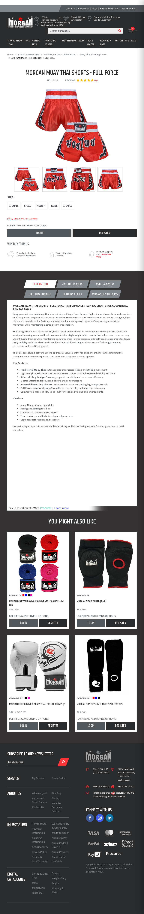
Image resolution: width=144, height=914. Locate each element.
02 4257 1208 (125, 787)
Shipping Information (38, 840)
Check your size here (22, 219)
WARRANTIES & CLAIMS (105, 294)
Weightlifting (59, 878)
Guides (55, 798)
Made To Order (60, 833)
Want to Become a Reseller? (57, 807)
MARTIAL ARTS (36, 42)
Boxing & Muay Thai (40, 876)
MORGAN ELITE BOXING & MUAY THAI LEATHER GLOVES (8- (37, 704)
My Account (38, 778)
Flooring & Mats (57, 890)
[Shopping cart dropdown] (132, 31)
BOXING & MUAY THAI (15, 42)
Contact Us (38, 807)
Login (39, 233)
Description (40, 284)
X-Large (67, 206)
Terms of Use (39, 824)
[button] (59, 18)
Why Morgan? (39, 793)
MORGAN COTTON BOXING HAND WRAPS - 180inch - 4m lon (36, 603)
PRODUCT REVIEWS (72, 284)
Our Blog (57, 793)
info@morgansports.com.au (108, 793)
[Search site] (120, 31)
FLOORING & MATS (105, 42)
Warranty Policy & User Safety (60, 826)
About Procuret (60, 852)
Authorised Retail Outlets (39, 800)
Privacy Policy (39, 852)
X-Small (13, 206)
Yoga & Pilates (90, 42)
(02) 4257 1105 (103, 255)
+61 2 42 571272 (101, 787)
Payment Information (38, 831)
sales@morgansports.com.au (109, 797)
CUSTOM (119, 41)
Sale (133, 41)
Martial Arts (38, 888)
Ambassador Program (59, 859)
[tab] (40, 284)
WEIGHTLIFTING (69, 41)
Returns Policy (72, 294)
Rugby (55, 883)
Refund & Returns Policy (39, 859)
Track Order (58, 778)
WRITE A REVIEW (105, 284)
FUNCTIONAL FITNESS (50, 42)
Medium (41, 206)
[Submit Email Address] (63, 762)
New (127, 41)
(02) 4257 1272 (100, 773)
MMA (28, 41)
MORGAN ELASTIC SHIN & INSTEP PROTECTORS (100, 704)
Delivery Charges (40, 294)
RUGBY (81, 41)
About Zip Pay (59, 838)
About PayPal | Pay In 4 (60, 845)
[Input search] (82, 31)
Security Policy (40, 847)
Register (104, 233)
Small (27, 206)
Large (54, 206)
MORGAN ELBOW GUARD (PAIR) (91, 601)
